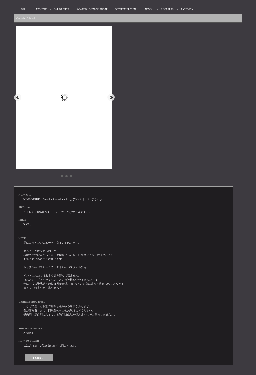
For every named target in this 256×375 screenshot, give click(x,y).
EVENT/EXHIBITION (125, 9)
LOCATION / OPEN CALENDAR (92, 9)
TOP (23, 9)
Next (111, 97)
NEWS (148, 9)
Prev (17, 97)
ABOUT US (41, 9)
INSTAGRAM (167, 9)
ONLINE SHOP (61, 9)
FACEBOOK (187, 9)
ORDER (39, 357)
